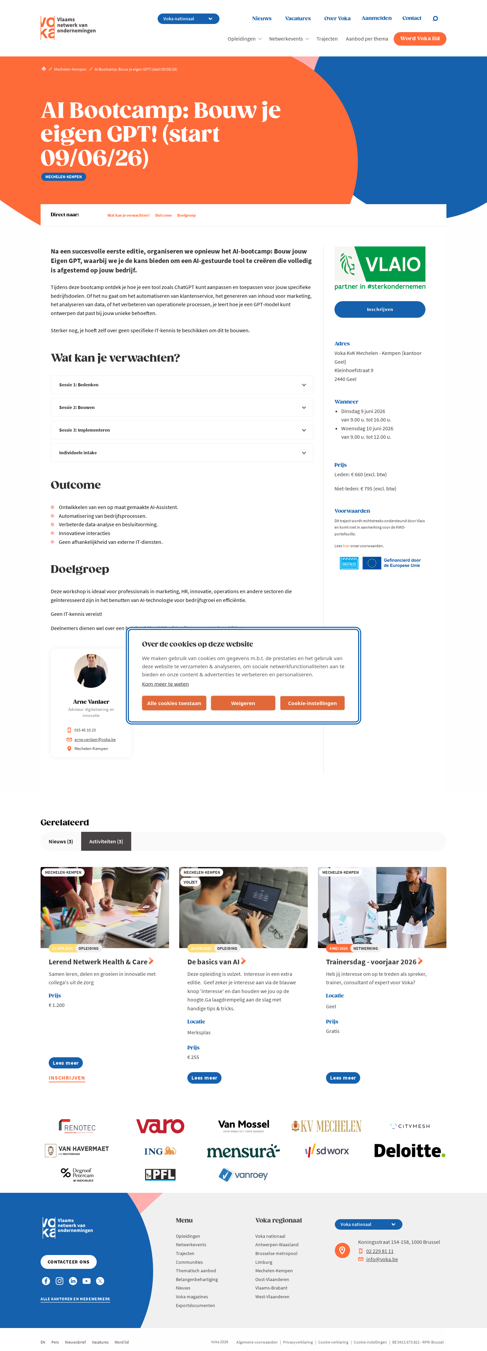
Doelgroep (186, 215)
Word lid (122, 1342)
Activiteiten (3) (106, 841)
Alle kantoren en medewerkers (75, 1298)
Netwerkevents (286, 38)
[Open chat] (439, 18)
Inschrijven (67, 1077)
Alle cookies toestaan (174, 703)
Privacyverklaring (298, 1342)
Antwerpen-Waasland (277, 1244)
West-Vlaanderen (272, 1297)
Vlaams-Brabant (271, 1288)
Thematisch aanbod (196, 1271)
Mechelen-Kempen (274, 1271)
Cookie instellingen (370, 1342)
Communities (189, 1262)
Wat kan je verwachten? (129, 215)
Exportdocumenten (195, 1305)
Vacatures (298, 19)
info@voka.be (378, 1259)
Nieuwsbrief (75, 1342)
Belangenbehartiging (197, 1279)
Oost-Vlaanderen (272, 1279)
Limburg (263, 1262)
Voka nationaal (270, 1236)
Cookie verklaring (333, 1342)
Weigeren (243, 703)
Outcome (163, 215)
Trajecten (327, 38)
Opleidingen (242, 38)
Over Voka (337, 19)
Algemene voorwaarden (257, 1342)
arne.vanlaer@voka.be (91, 739)
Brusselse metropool (276, 1253)
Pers (55, 1342)
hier (346, 545)
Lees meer (66, 1063)
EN (43, 1342)
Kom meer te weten (165, 683)
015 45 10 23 (81, 730)
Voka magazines (192, 1297)
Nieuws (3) (61, 841)
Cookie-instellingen (312, 703)
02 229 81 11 (376, 1251)
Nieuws (262, 19)
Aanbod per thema (367, 38)
